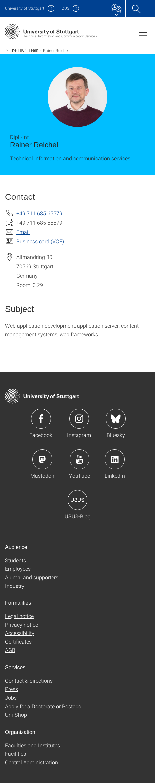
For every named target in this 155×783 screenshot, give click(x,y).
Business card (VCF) (40, 241)
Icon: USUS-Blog (77, 500)
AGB (10, 649)
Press (11, 688)
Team (33, 50)
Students (15, 560)
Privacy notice (21, 624)
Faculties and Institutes (32, 745)
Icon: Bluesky (116, 419)
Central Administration (31, 762)
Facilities (15, 753)
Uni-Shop (16, 714)
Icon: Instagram (79, 419)
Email (23, 231)
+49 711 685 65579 (39, 213)
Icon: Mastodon (42, 459)
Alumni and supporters (31, 577)
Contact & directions (29, 680)
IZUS (65, 8)
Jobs (11, 697)
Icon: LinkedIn (115, 459)
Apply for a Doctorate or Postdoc (43, 706)
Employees (18, 568)
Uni (24, 8)
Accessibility (19, 632)
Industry (14, 585)
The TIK (17, 50)
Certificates (18, 641)
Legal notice (19, 615)
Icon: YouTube (79, 459)
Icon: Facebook (41, 419)
